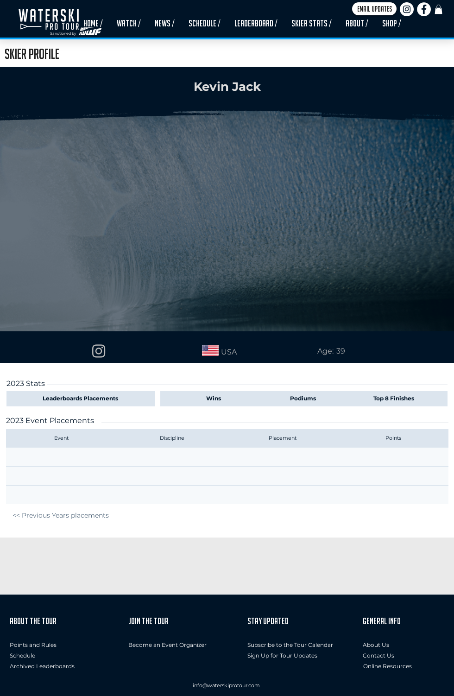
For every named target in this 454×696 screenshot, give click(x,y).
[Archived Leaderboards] (45, 666)
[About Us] (403, 645)
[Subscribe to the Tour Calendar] (290, 645)
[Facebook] (424, 9)
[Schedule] (29, 656)
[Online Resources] (387, 666)
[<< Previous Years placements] (60, 515)
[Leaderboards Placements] (82, 398)
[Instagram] (407, 9)
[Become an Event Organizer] (167, 645)
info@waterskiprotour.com (226, 685)
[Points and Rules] (33, 645)
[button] (374, 8)
